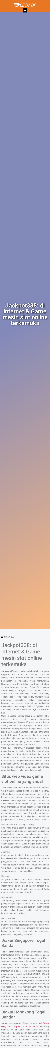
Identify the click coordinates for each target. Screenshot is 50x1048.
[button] (25, 10)
